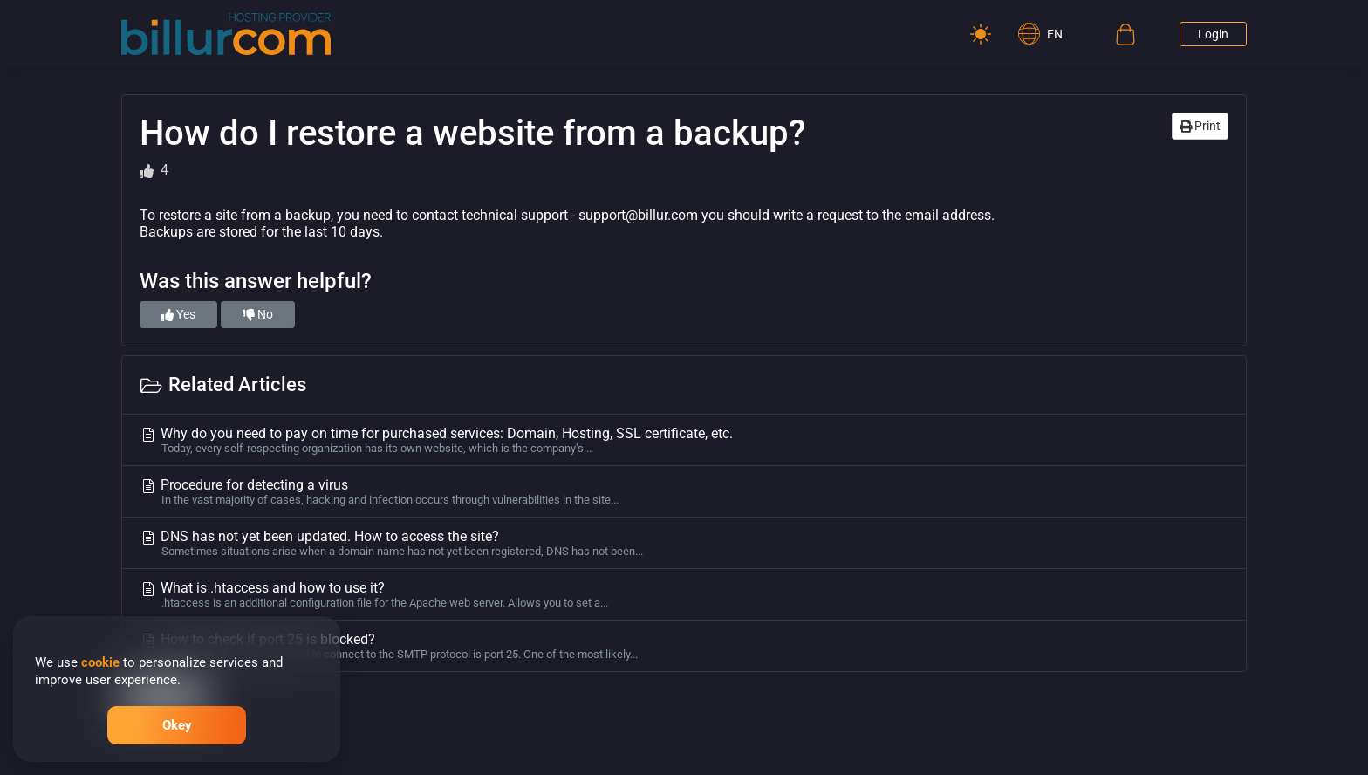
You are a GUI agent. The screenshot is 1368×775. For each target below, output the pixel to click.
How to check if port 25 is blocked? (684, 646)
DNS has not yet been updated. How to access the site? (684, 543)
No (258, 314)
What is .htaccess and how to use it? (684, 594)
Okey (177, 725)
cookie (100, 662)
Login (1213, 34)
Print (1200, 126)
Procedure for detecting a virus (684, 491)
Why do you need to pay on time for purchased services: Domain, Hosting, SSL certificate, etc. (684, 440)
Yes (178, 314)
